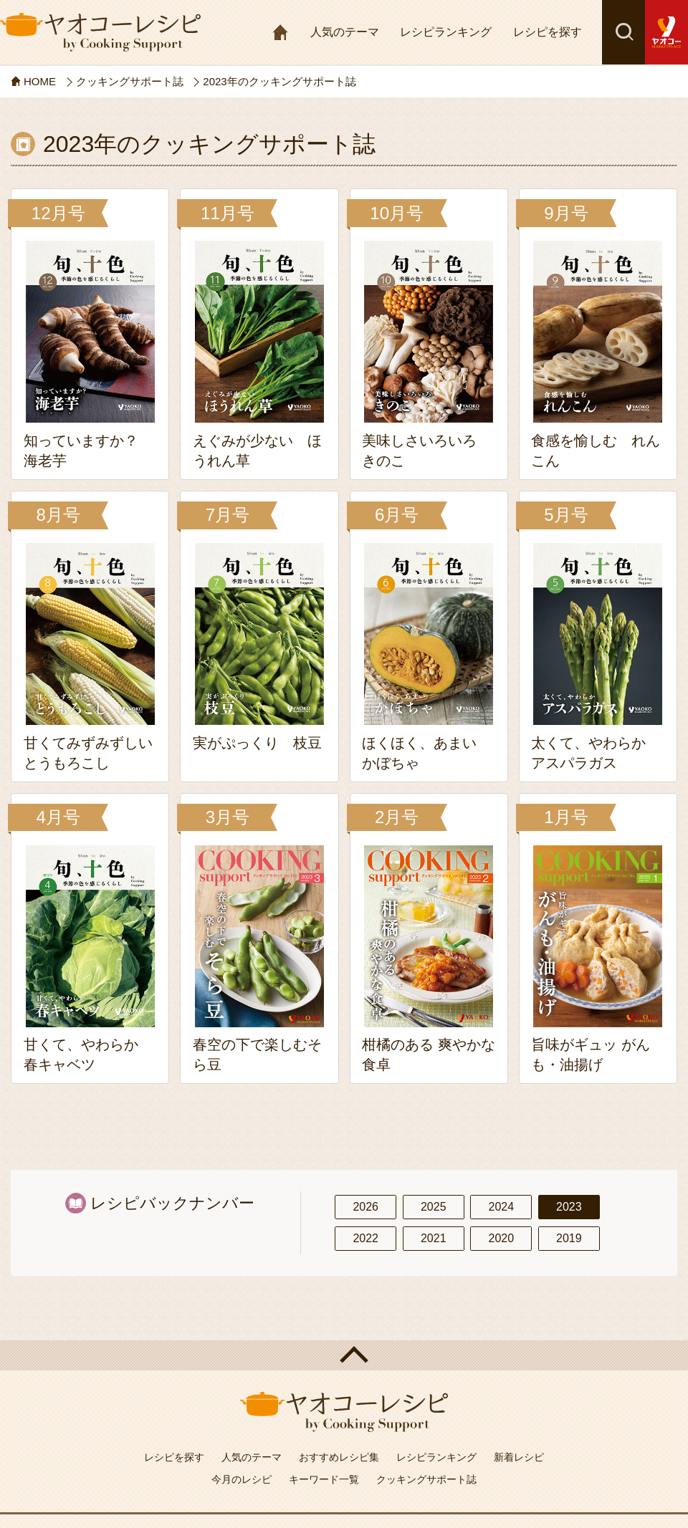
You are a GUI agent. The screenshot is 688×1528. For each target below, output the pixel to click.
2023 (569, 1207)
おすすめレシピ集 (339, 1457)
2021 (433, 1238)
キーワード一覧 (324, 1479)
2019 (569, 1238)
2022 (365, 1238)
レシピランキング (446, 32)
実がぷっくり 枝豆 (257, 743)
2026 (365, 1207)
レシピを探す (547, 32)
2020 (501, 1238)
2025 (433, 1207)
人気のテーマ (344, 32)
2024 (501, 1207)
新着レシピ (519, 1457)
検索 (623, 32)
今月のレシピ (241, 1479)
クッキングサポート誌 (426, 1479)
